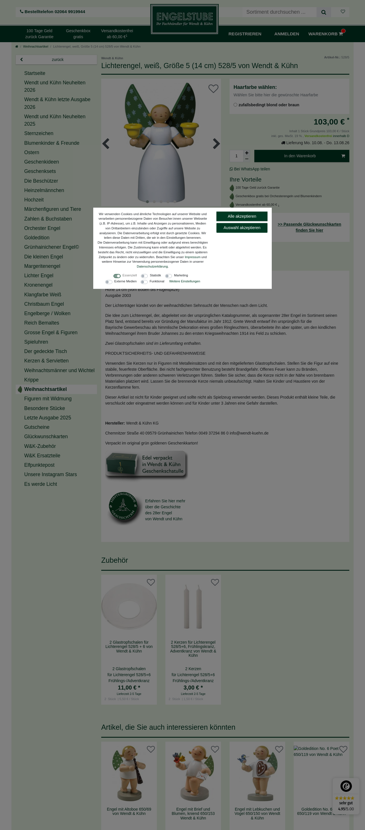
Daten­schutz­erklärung (152, 266)
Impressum (192, 256)
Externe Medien (125, 281)
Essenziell (130, 275)
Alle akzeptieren (242, 216)
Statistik (155, 275)
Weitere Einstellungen (184, 281)
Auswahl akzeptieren (242, 227)
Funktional (157, 281)
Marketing (181, 275)
